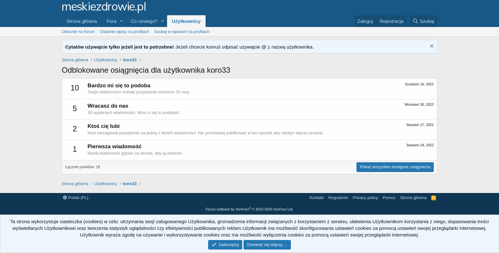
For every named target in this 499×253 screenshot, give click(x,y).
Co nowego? (144, 21)
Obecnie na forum (78, 31)
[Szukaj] (423, 21)
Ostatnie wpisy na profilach (124, 31)
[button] (121, 21)
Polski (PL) (75, 197)
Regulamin (338, 197)
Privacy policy (365, 197)
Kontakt (317, 197)
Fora (111, 21)
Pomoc (389, 197)
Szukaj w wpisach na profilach (181, 31)
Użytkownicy (186, 21)
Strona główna (82, 21)
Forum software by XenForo (249, 209)
